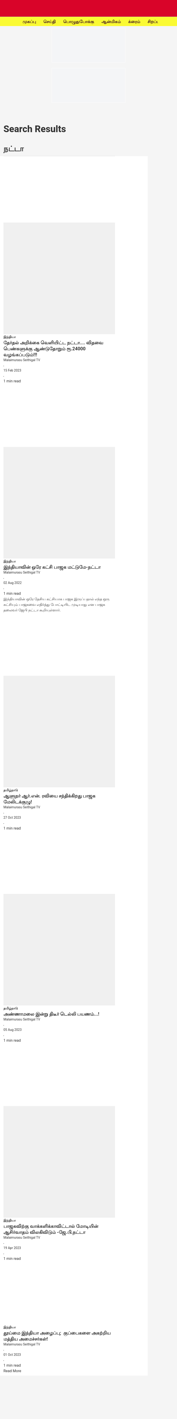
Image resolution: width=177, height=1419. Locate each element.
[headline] (59, 349)
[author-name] (59, 360)
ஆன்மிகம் (111, 21)
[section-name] (9, 337)
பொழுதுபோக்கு (78, 21)
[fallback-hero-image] (59, 247)
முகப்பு (29, 21)
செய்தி (49, 21)
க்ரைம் (134, 21)
